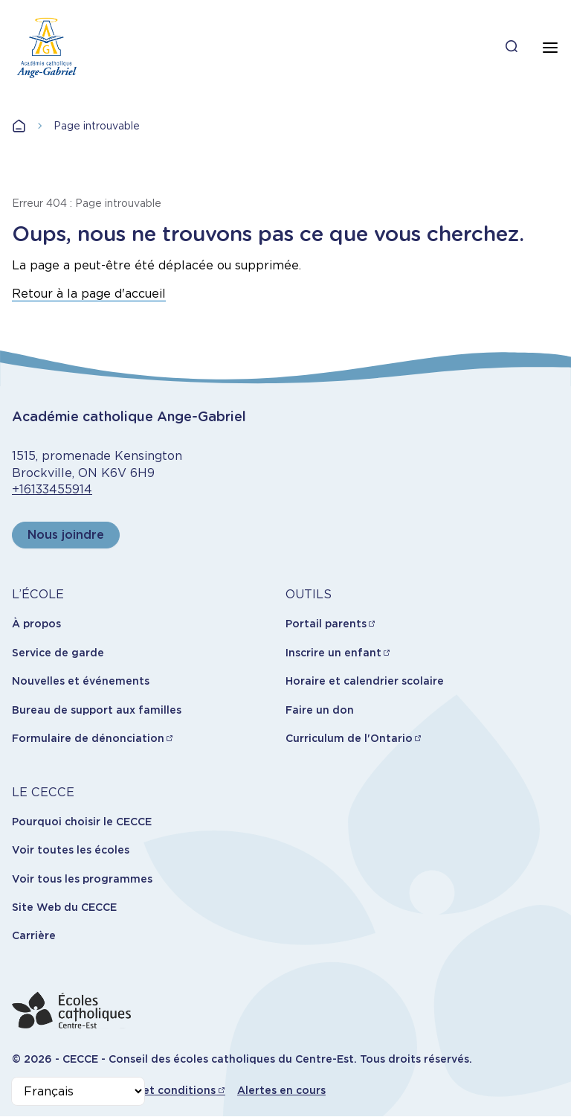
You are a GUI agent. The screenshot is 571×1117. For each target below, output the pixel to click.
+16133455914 (52, 489)
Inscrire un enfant (333, 653)
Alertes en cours (281, 1090)
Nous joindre (66, 535)
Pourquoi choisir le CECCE (82, 822)
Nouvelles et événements (80, 681)
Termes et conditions (158, 1090)
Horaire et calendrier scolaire (365, 681)
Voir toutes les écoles (70, 850)
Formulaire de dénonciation (88, 738)
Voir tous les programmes (82, 879)
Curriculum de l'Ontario (349, 738)
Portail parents (326, 624)
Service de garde (58, 653)
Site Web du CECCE (64, 907)
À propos (36, 624)
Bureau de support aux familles (96, 710)
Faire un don (320, 710)
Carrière (34, 935)
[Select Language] (78, 1091)
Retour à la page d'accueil (89, 294)
